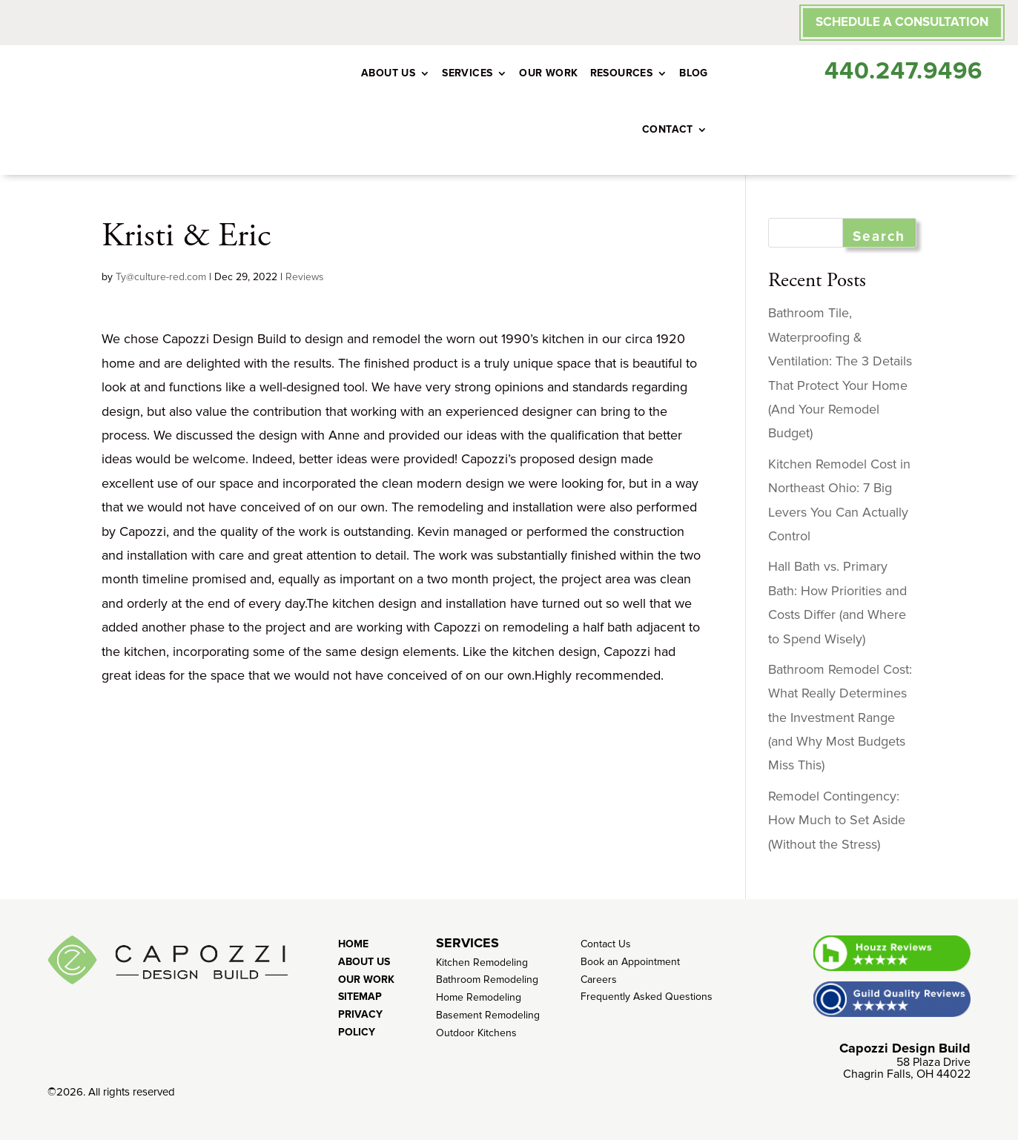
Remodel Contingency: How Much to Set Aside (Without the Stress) (836, 820)
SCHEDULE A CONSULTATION (902, 22)
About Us (388, 73)
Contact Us (606, 944)
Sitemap (360, 996)
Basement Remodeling (488, 1015)
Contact (667, 129)
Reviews (304, 277)
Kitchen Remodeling (482, 962)
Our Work (548, 73)
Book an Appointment (630, 961)
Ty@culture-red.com (161, 277)
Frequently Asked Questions (647, 996)
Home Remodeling (478, 997)
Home (353, 944)
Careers (599, 979)
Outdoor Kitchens (476, 1033)
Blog (693, 73)
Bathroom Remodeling (487, 979)
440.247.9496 (903, 71)
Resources (621, 73)
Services (467, 73)
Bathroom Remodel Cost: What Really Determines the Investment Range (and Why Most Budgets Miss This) (840, 717)
